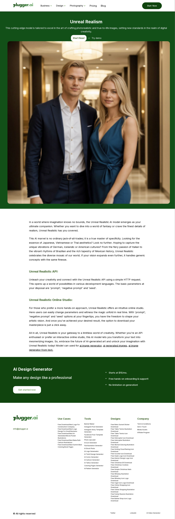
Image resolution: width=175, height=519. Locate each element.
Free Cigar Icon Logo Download (122, 483)
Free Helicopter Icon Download (122, 438)
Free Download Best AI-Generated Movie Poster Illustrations (67, 436)
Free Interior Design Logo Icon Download (122, 459)
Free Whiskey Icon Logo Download (120, 479)
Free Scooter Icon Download (121, 454)
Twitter (112, 513)
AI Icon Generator (90, 443)
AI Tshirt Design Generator (93, 454)
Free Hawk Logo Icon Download (122, 456)
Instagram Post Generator (93, 427)
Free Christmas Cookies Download (119, 466)
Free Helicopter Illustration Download (120, 441)
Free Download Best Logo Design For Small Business (67, 430)
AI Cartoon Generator (92, 460)
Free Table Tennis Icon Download (119, 435)
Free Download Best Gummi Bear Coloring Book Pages (70, 446)
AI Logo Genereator (91, 451)
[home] (23, 6)
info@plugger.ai (20, 429)
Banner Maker (89, 424)
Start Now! (79, 38)
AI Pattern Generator (91, 468)
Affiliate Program (143, 432)
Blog (103, 5)
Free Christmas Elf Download (121, 463)
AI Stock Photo (89, 448)
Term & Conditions (144, 424)
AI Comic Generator (91, 457)
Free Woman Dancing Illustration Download (122, 446)
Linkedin (133, 513)
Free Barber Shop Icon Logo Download (121, 500)
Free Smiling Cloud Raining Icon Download (122, 450)
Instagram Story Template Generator (93, 431)
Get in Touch (141, 427)
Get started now (27, 389)
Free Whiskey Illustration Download (120, 475)
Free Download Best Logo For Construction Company (69, 426)
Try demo (96, 38)
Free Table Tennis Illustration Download (121, 430)
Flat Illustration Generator (93, 446)
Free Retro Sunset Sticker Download (120, 426)
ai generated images (115, 345)
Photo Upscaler (90, 440)
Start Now (152, 5)
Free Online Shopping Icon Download (120, 486)
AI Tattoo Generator (91, 463)
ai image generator (91, 345)
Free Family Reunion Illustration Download (122, 495)
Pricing (93, 5)
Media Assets (142, 430)
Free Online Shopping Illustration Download (123, 491)
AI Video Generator (153, 513)
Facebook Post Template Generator (93, 436)
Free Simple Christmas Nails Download (121, 470)
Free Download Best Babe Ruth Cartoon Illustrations (69, 441)
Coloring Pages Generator (93, 466)
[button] (47, 5)
